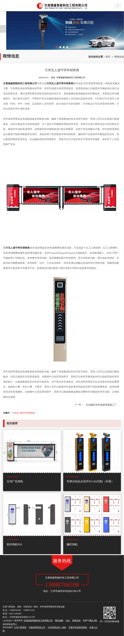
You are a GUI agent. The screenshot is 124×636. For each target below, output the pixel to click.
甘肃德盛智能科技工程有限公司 (38, 620)
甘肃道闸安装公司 (37, 627)
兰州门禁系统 (20, 627)
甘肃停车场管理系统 (77, 627)
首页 (107, 56)
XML (67, 620)
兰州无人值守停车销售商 (23, 413)
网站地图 (59, 620)
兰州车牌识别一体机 (56, 627)
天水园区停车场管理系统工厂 (101, 404)
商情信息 (119, 56)
